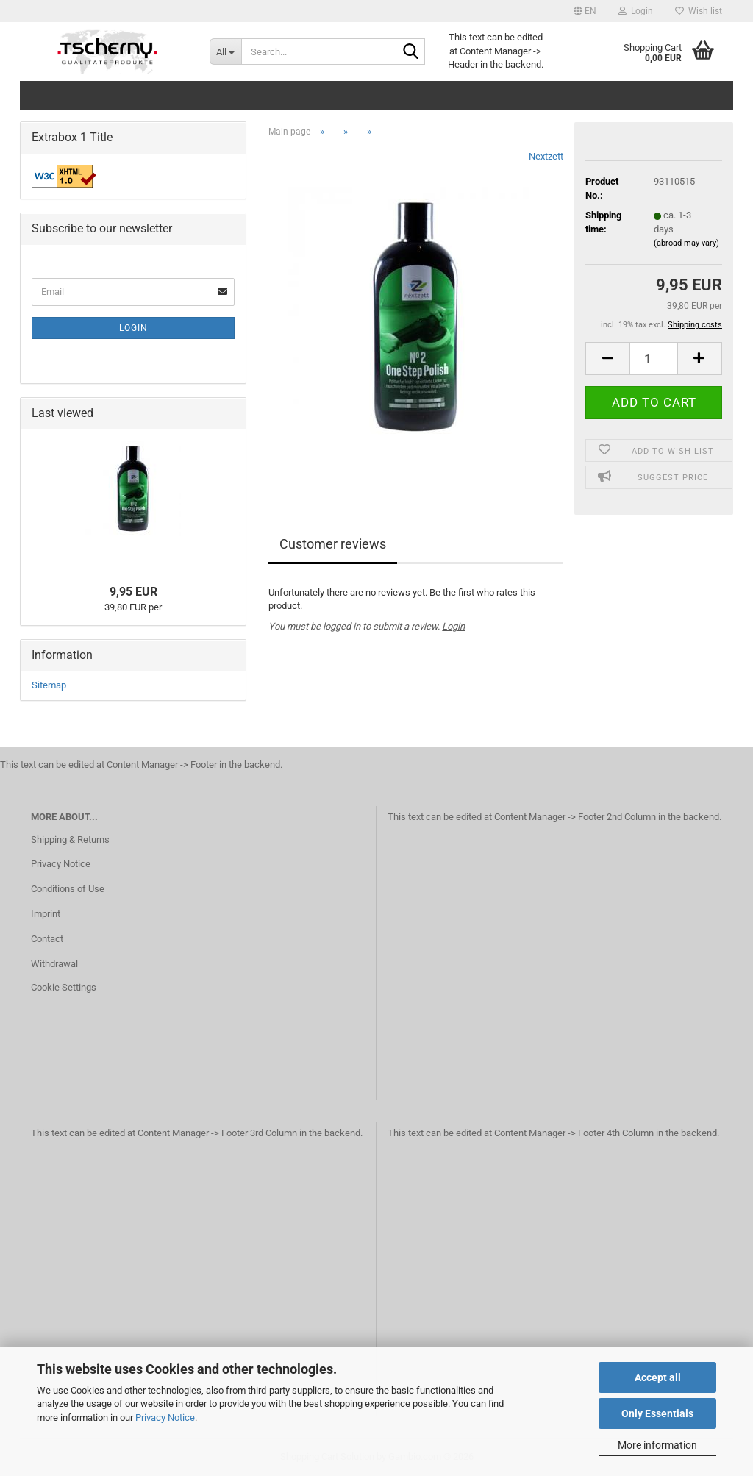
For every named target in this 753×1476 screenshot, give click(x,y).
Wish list (698, 11)
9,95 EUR (133, 592)
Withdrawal (54, 963)
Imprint (45, 913)
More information (657, 1445)
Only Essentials (657, 1413)
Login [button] (635, 11)
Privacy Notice (165, 1417)
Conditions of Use (67, 888)
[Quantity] (653, 358)
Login (453, 626)
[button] (585, 11)
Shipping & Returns (70, 839)
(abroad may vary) (686, 243)
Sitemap (49, 685)
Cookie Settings (63, 987)
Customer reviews (332, 544)
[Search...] (225, 51)
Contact (47, 938)
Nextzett (546, 156)
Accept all (658, 1377)
